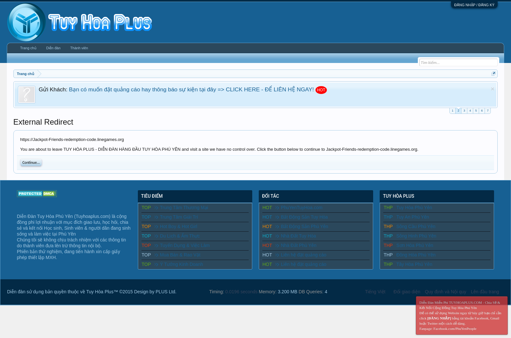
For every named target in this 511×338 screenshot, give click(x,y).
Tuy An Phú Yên (412, 217)
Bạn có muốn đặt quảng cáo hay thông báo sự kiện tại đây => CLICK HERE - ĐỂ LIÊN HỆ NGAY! (191, 89)
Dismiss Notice (492, 88)
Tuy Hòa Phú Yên (414, 207)
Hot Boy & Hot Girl (175, 226)
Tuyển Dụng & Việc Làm (182, 245)
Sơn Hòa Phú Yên (414, 245)
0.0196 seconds (241, 291)
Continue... (31, 162)
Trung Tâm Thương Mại (181, 207)
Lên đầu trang (485, 291)
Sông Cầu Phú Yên (415, 226)
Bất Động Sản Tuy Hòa (301, 217)
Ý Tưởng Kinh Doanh (178, 264)
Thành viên (79, 48)
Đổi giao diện (407, 291)
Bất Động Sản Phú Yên (301, 226)
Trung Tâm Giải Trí (176, 217)
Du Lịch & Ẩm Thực (177, 235)
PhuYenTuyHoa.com (298, 207)
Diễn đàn (53, 48)
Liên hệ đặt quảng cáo (300, 254)
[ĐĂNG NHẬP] (439, 318)
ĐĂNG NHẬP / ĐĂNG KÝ (474, 5)
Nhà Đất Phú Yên (295, 245)
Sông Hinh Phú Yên (416, 235)
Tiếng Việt (375, 291)
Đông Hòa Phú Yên (415, 254)
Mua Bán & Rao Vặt (177, 254)
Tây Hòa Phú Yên (414, 264)
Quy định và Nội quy (445, 291)
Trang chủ (28, 48)
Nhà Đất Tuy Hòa (295, 235)
